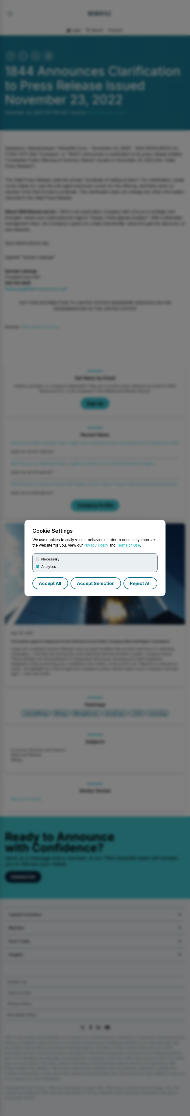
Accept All (50, 583)
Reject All (140, 583)
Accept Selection (96, 583)
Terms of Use (128, 545)
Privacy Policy (96, 545)
